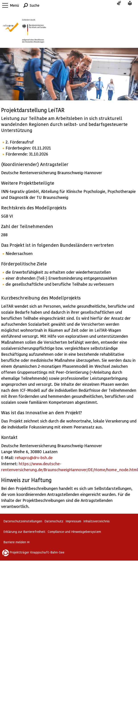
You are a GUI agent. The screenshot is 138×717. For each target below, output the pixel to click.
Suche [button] (34, 5)
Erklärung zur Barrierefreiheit (24, 531)
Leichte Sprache (132, 5)
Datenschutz (53, 521)
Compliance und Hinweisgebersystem (74, 531)
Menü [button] (14, 5)
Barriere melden (16, 542)
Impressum (73, 521)
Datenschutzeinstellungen (22, 521)
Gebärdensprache (121, 5)
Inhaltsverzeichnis (96, 521)
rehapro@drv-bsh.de (34, 457)
